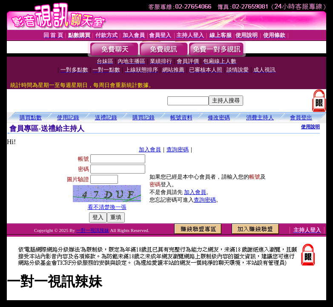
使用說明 (310, 126)
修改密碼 (219, 117)
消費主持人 (260, 117)
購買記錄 (143, 117)
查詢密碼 (177, 149)
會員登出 (301, 117)
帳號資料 (181, 117)
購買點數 (31, 117)
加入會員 (150, 149)
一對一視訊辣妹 (92, 230)
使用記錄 (68, 117)
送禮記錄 (106, 117)
